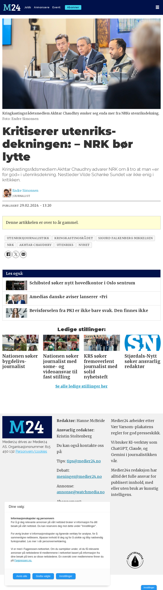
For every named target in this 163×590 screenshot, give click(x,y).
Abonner (73, 7)
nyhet (84, 245)
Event (56, 7)
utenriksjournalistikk (28, 238)
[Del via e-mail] (23, 254)
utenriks (65, 245)
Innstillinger (148, 587)
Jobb (27, 7)
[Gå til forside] (11, 7)
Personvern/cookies (31, 451)
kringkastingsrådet (73, 238)
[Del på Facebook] (8, 254)
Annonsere (42, 7)
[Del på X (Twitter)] (15, 254)
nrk (10, 245)
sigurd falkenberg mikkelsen (125, 238)
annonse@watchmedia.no (81, 492)
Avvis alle (21, 576)
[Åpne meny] (157, 7)
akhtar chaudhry (35, 245)
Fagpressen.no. (23, 560)
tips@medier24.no (84, 461)
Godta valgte (43, 576)
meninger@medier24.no (79, 476)
